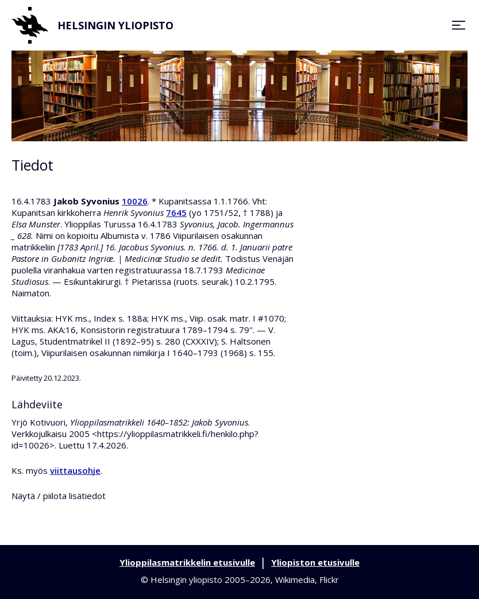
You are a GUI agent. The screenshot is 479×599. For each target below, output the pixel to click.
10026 (135, 201)
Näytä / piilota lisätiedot (58, 495)
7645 (176, 212)
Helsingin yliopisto (92, 25)
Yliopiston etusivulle (315, 562)
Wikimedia (295, 579)
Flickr (329, 579)
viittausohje (75, 470)
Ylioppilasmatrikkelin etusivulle (187, 562)
